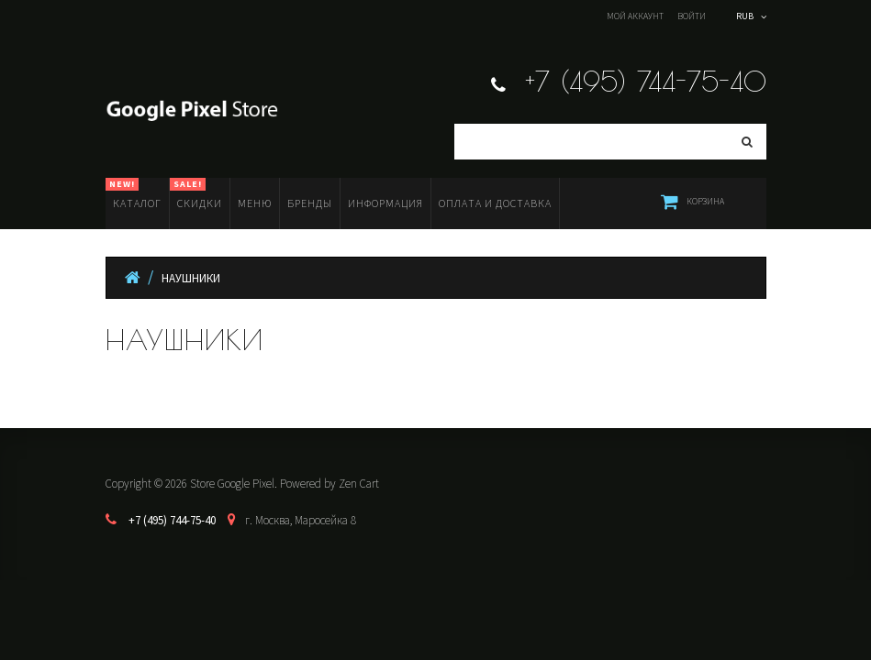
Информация (385, 203)
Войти (691, 16)
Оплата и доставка (495, 203)
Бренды (309, 203)
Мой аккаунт (635, 16)
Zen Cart (359, 483)
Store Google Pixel (232, 483)
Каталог (134, 194)
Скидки (196, 194)
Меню (255, 203)
